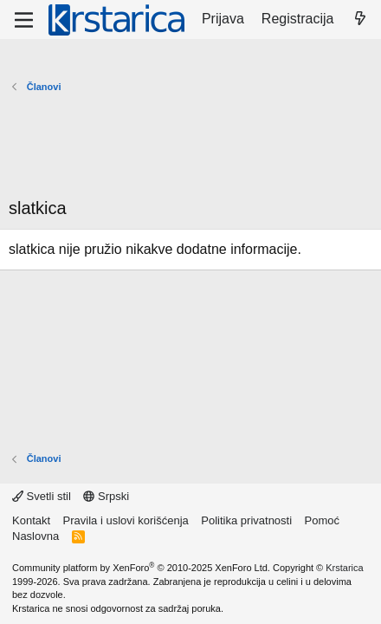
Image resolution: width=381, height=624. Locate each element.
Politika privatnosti (246, 520)
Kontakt (31, 520)
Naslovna (35, 536)
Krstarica (344, 567)
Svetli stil (41, 496)
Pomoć (322, 520)
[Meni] (23, 20)
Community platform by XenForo (141, 567)
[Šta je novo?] (360, 19)
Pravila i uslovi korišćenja (126, 520)
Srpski (106, 496)
